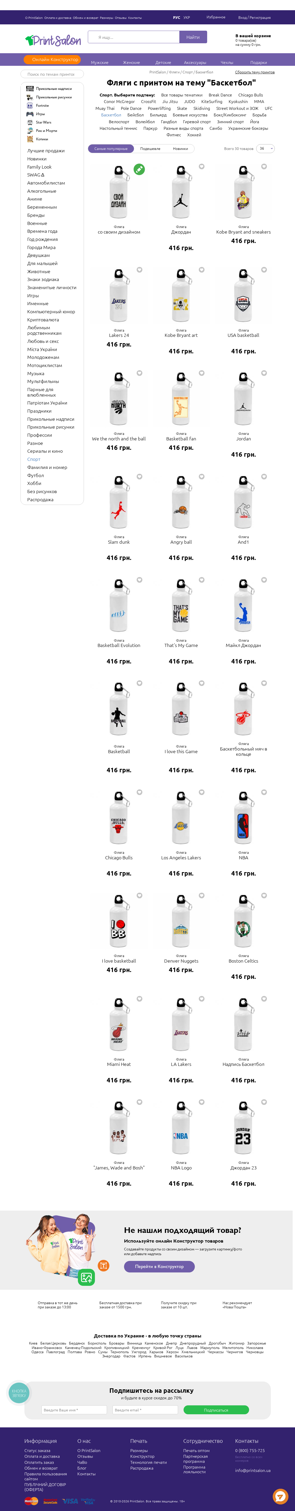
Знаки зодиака (43, 279)
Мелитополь (233, 1347)
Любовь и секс (43, 341)
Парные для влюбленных (41, 392)
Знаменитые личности (52, 287)
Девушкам (38, 255)
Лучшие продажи (46, 150)
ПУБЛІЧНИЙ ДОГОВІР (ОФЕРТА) (45, 1486)
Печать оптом (196, 1450)
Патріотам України (47, 403)
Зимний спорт (230, 121)
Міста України (42, 349)
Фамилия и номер (47, 467)
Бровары (116, 1343)
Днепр (171, 1343)
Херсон (172, 1351)
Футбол (35, 475)
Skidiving (202, 108)
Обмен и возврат (85, 17)
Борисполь (97, 1343)
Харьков (156, 1351)
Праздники (39, 411)
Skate (182, 108)
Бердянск (77, 1343)
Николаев (254, 1347)
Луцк (179, 1347)
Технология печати (148, 1462)
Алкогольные (41, 191)
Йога (254, 121)
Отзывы (121, 17)
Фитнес (174, 134)
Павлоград (55, 1351)
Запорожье (256, 1343)
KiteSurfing (211, 101)
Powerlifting (159, 108)
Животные (38, 271)
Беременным (42, 207)
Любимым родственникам (44, 330)
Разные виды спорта (183, 128)
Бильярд (158, 114)
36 (262, 147)
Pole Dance (131, 108)
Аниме (34, 199)
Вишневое (163, 1355)
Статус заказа (37, 1450)
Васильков (184, 1355)
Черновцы (255, 1351)
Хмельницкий (193, 1351)
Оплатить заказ (39, 1462)
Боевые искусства (190, 114)
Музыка (35, 373)
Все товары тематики (181, 94)
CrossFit (148, 101)
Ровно (90, 1351)
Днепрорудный (193, 1343)
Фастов (129, 1355)
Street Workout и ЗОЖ (237, 108)
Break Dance (220, 94)
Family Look (39, 167)
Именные (38, 303)
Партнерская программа (195, 1458)
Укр (187, 17)
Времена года (42, 231)
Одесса (37, 1351)
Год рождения (42, 239)
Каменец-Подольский (83, 1347)
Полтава (75, 1351)
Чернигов (235, 1351)
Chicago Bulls (250, 94)
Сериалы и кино (45, 451)
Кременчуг (141, 1347)
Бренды (36, 215)
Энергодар (111, 1355)
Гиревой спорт (197, 121)
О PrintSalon (34, 17)
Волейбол (145, 121)
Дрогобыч (217, 1343)
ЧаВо (82, 1462)
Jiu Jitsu (170, 101)
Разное (35, 443)
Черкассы (216, 1351)
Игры (33, 295)
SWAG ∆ (35, 174)
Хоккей (194, 134)
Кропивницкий (116, 1347)
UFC (268, 108)
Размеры (106, 17)
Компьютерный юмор (51, 311)
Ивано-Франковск (47, 1347)
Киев (33, 1343)
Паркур (150, 128)
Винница (134, 1343)
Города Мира (41, 247)
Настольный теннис (118, 128)
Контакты (135, 17)
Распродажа (40, 499)
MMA (259, 101)
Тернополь (119, 1351)
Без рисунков (42, 491)
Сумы (103, 1351)
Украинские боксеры (248, 128)
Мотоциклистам (44, 365)
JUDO (189, 101)
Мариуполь (209, 1347)
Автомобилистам (46, 183)
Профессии (39, 435)
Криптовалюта (43, 319)
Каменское (154, 1343)
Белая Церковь (53, 1343)
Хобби (34, 483)
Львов (192, 1347)
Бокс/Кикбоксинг (230, 114)
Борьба (259, 114)
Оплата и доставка (57, 17)
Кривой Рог (163, 1347)
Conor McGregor (119, 101)
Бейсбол (135, 114)
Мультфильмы (43, 381)
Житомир (236, 1343)
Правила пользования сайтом (45, 1476)
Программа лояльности (194, 1469)
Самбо (216, 128)
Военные (37, 223)
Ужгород (139, 1351)
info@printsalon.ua (253, 1470)
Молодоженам (43, 357)
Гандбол (169, 121)
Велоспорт (119, 121)
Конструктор (142, 1456)
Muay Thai (105, 108)
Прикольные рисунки (50, 427)
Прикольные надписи (50, 419)
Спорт (33, 459)
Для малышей (42, 263)
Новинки (37, 158)
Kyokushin (238, 101)
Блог (81, 1468)
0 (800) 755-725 (250, 1450)
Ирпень (144, 1355)
